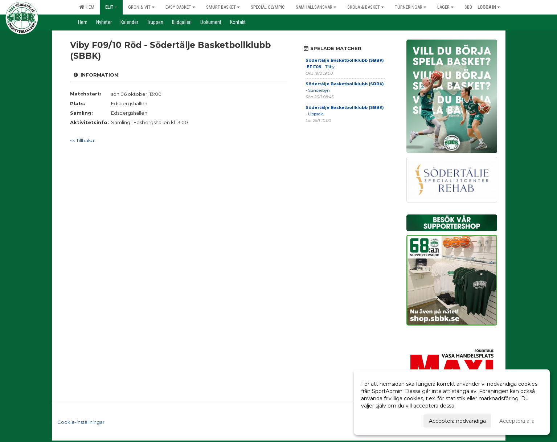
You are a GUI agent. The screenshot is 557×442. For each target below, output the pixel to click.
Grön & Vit (141, 7)
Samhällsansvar (316, 7)
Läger (445, 7)
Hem (86, 7)
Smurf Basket (223, 7)
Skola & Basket (365, 7)
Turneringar (410, 7)
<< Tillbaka (82, 140)
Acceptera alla (517, 421)
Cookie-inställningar (81, 422)
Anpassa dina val (381, 420)
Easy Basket (180, 7)
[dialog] (452, 402)
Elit (111, 7)
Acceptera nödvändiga (457, 421)
